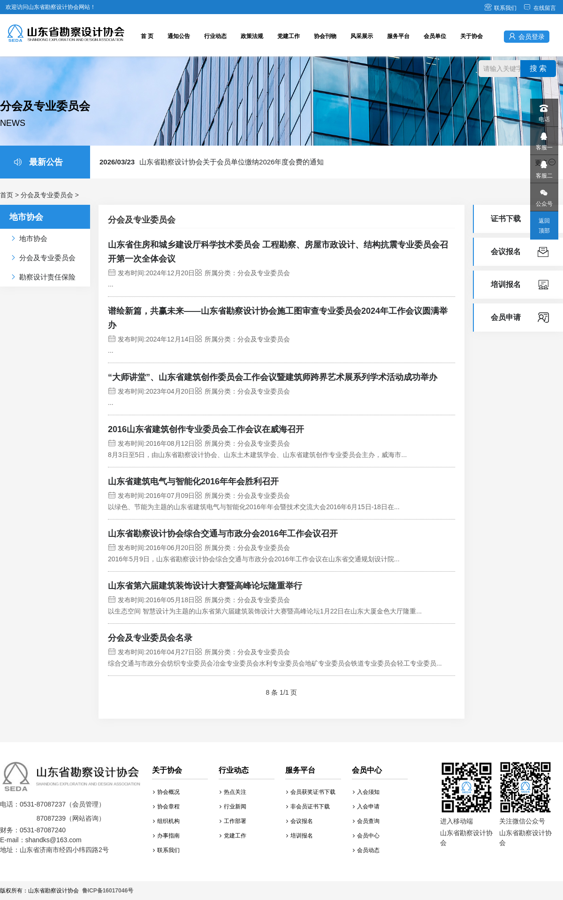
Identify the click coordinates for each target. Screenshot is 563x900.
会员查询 (366, 821)
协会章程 (166, 806)
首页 (6, 195)
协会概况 (166, 792)
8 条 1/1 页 (281, 692)
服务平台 (398, 36)
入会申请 (366, 806)
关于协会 (471, 36)
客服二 (543, 167)
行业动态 (215, 36)
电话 (543, 111)
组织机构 (166, 821)
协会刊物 (325, 36)
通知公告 (178, 36)
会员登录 (527, 36)
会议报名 (299, 821)
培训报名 (299, 835)
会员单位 (435, 36)
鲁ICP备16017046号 (107, 890)
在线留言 (540, 8)
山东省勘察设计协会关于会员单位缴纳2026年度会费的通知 (211, 162)
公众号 (543, 195)
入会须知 (366, 792)
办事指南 (166, 835)
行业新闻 (233, 806)
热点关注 (233, 792)
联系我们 (500, 8)
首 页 (147, 36)
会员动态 (366, 850)
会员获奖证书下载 (310, 792)
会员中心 (366, 835)
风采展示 (361, 36)
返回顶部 (544, 225)
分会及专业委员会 (47, 195)
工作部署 (233, 821)
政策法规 (252, 36)
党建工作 (288, 36)
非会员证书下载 (308, 806)
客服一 (543, 139)
